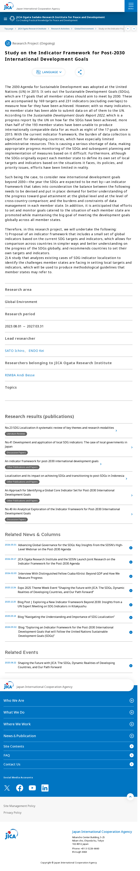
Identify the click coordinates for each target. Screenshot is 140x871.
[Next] (134, 28)
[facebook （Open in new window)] (19, 787)
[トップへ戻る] (130, 796)
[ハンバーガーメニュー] (131, 4)
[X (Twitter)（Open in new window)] (7, 788)
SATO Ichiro (14, 351)
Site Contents (14, 746)
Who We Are (14, 700)
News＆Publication (20, 735)
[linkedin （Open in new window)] (44, 787)
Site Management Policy (19, 806)
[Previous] (128, 28)
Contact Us (12, 764)
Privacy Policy (12, 813)
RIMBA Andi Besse (20, 375)
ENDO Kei (36, 351)
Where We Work (17, 724)
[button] (48, 72)
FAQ (7, 755)
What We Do (14, 712)
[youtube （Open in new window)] (32, 787)
